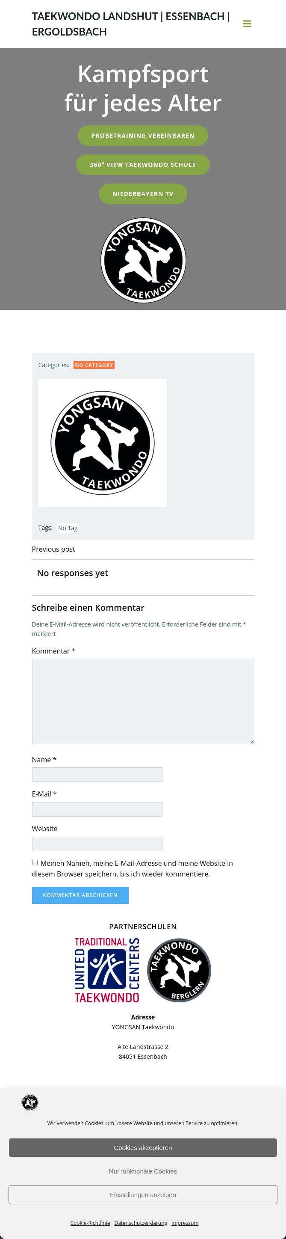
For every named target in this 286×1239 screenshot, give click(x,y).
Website (45, 828)
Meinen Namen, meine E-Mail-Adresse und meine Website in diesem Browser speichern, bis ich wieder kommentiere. (132, 869)
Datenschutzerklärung (140, 1223)
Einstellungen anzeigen (143, 1194)
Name (44, 759)
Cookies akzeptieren (143, 1147)
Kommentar (54, 651)
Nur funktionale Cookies (143, 1171)
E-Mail (44, 794)
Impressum (184, 1223)
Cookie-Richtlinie (90, 1223)
